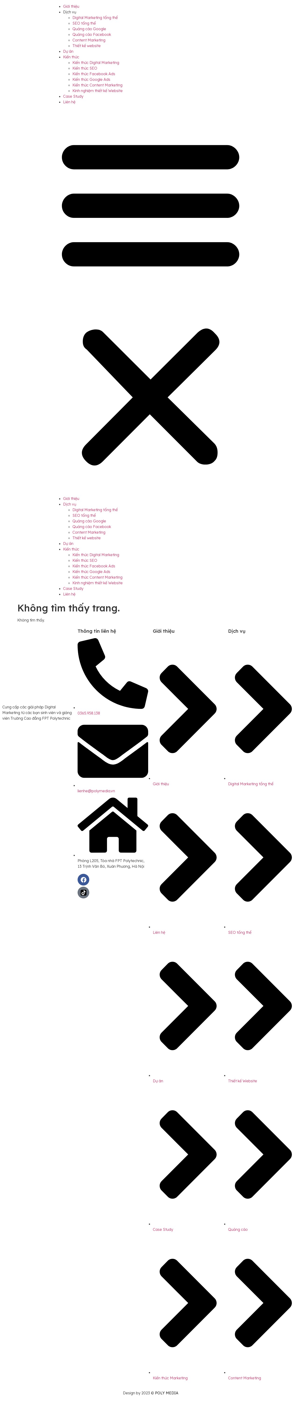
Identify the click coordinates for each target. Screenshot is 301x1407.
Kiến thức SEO (84, 68)
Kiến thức (71, 57)
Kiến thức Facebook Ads (93, 73)
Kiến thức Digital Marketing (95, 62)
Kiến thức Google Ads (91, 79)
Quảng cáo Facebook (91, 34)
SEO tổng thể (84, 23)
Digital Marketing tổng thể (95, 17)
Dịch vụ (69, 12)
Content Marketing (88, 40)
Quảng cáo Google (89, 28)
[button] (150, 300)
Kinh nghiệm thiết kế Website (97, 90)
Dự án (68, 51)
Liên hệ (69, 102)
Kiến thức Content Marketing (97, 85)
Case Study (73, 96)
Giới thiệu (71, 6)
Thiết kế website (86, 45)
